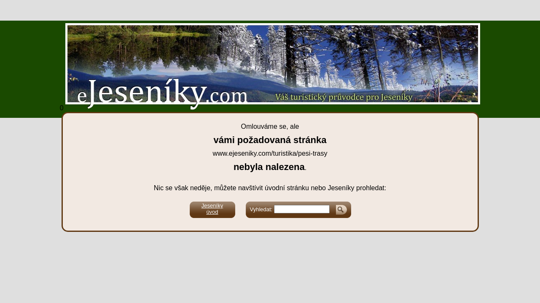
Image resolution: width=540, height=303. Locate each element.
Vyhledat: (261, 209)
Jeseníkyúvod (212, 208)
